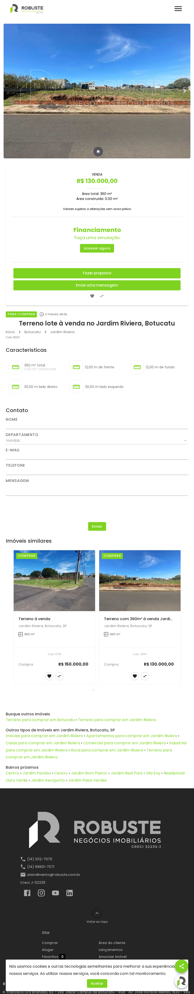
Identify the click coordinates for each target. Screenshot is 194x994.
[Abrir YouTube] (55, 894)
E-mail (13, 450)
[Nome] (97, 425)
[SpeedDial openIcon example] (181, 966)
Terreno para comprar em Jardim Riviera (117, 720)
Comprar (50, 942)
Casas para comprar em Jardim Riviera (43, 743)
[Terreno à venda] (54, 580)
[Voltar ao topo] (97, 913)
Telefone (15, 465)
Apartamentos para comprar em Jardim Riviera (131, 736)
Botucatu (32, 332)
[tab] (98, 151)
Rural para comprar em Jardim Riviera (107, 750)
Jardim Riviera (62, 332)
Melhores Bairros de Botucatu (125, 963)
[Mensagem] (97, 489)
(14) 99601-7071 (40, 866)
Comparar (55, 963)
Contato (49, 970)
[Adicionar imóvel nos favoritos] (92, 296)
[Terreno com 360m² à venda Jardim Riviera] (140, 580)
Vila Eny (153, 773)
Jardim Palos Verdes (87, 780)
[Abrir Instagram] (41, 894)
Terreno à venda (34, 619)
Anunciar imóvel (113, 956)
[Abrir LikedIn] (69, 894)
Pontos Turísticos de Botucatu (125, 970)
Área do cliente (112, 942)
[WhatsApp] (12, 981)
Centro (12, 773)
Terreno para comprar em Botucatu (40, 720)
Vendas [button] (13, 440)
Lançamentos (111, 949)
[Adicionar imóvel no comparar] (102, 296)
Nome (12, 419)
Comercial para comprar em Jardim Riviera (124, 743)
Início (10, 332)
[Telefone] (97, 471)
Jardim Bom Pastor (89, 773)
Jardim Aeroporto (48, 780)
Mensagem (17, 481)
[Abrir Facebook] (27, 894)
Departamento (22, 435)
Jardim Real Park (127, 773)
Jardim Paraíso (37, 773)
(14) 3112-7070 (39, 859)
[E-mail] (97, 456)
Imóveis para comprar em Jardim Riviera (44, 736)
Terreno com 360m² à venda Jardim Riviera (146, 619)
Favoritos (53, 957)
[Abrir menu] (178, 8)
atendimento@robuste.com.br (53, 874)
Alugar (48, 949)
